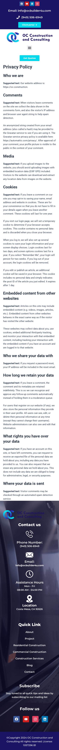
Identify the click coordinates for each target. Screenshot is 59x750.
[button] (29, 48)
